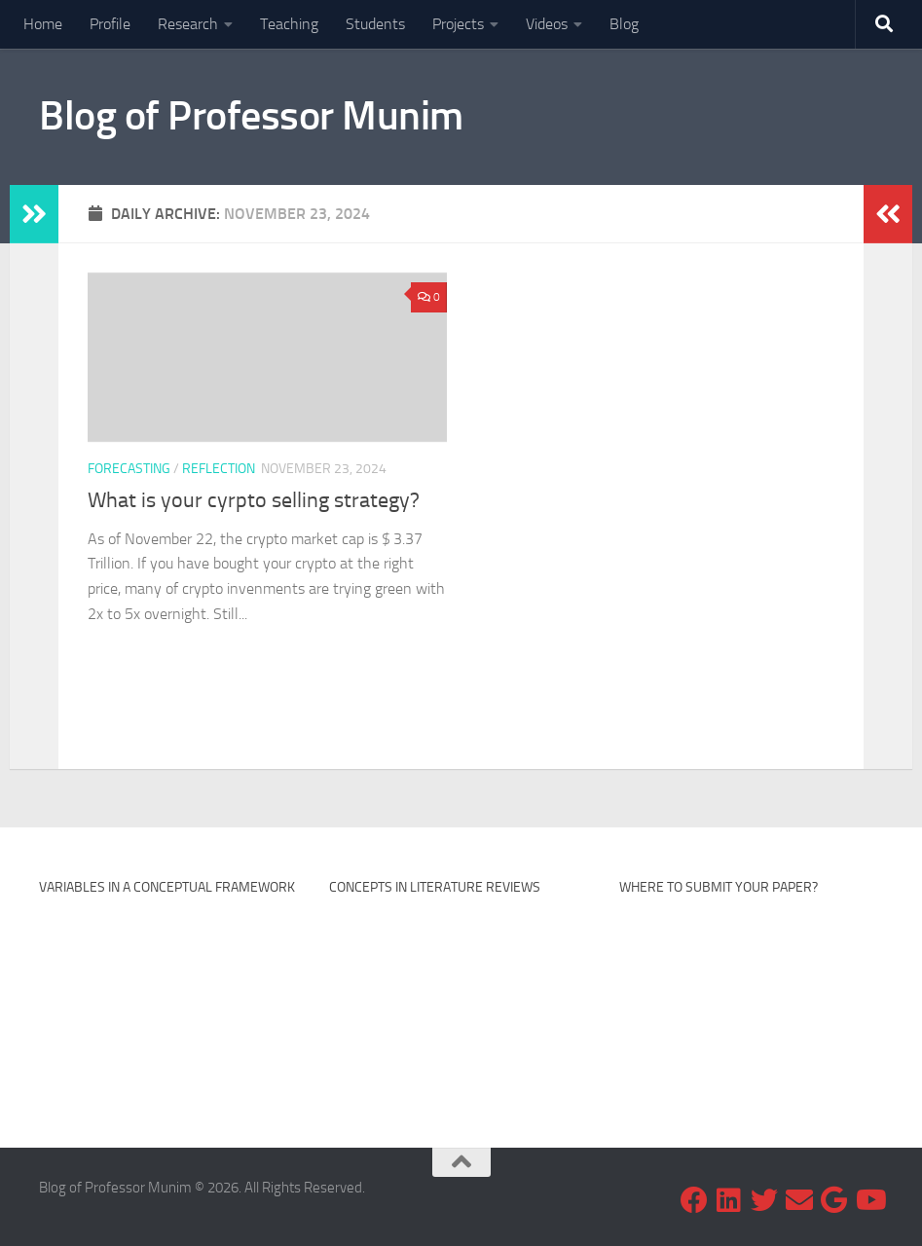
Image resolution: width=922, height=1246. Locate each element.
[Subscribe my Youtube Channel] (869, 1200)
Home (42, 24)
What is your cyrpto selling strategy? (254, 500)
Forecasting (129, 468)
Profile (110, 24)
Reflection (218, 468)
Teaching (289, 24)
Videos (547, 24)
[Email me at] (799, 1200)
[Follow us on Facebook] (694, 1200)
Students (375, 24)
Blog (624, 24)
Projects (458, 24)
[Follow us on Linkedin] (729, 1200)
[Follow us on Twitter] (764, 1200)
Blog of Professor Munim (251, 116)
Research (188, 24)
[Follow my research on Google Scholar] (834, 1200)
